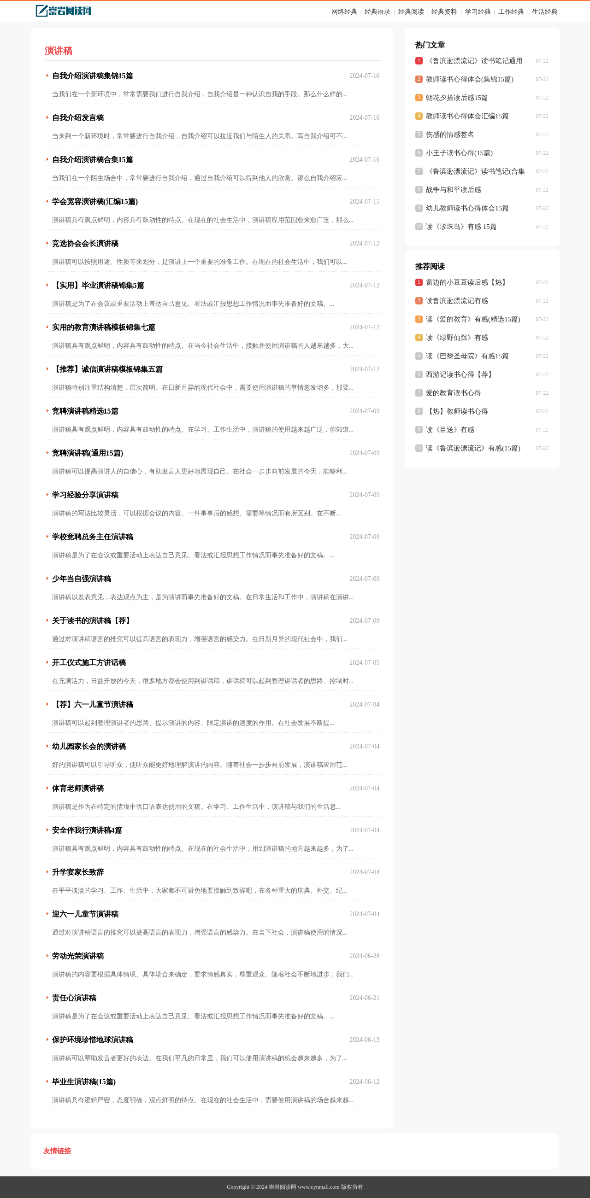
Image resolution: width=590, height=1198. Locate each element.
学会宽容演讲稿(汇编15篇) (95, 201)
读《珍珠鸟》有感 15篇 (461, 226)
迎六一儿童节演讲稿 (85, 914)
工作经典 (511, 11)
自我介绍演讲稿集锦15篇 (92, 76)
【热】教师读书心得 (457, 411)
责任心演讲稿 (74, 998)
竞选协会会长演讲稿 (85, 243)
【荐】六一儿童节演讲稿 (92, 704)
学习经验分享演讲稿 (85, 495)
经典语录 (377, 11)
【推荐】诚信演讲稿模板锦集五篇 (107, 369)
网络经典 (344, 11)
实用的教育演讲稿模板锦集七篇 (103, 327)
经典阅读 (411, 11)
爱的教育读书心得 (453, 393)
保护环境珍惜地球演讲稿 (92, 1040)
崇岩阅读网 (282, 1187)
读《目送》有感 (450, 429)
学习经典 (478, 11)
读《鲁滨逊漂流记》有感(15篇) (473, 448)
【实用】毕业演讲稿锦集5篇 (98, 285)
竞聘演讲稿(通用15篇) (88, 453)
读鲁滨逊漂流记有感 (457, 300)
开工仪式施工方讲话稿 (89, 662)
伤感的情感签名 (450, 134)
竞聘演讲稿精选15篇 (85, 411)
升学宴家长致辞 (78, 872)
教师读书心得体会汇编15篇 (467, 116)
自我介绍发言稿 (78, 118)
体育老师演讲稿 (78, 788)
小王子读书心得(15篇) (459, 153)
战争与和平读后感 (453, 189)
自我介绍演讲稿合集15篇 (92, 160)
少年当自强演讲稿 (81, 579)
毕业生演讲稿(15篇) (84, 1082)
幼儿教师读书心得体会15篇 (467, 208)
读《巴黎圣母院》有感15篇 (467, 356)
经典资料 (444, 11)
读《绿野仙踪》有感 (457, 337)
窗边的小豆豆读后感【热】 (467, 282)
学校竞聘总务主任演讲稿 (92, 537)
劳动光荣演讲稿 (78, 956)
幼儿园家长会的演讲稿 (89, 746)
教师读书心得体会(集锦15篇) (469, 79)
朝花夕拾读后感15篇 (457, 97)
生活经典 (545, 11)
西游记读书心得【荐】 (460, 374)
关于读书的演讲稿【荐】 (92, 621)
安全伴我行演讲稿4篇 (87, 830)
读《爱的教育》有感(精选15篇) (473, 319)
